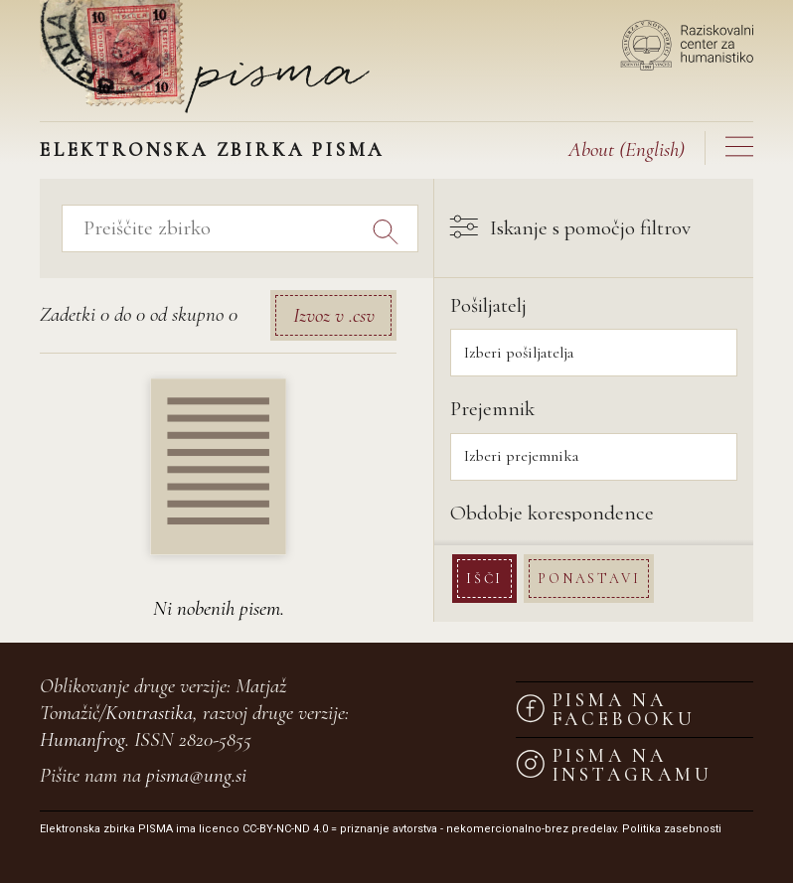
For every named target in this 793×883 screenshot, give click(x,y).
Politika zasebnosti (671, 828)
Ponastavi (589, 578)
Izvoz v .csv (334, 315)
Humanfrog (82, 739)
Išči (484, 578)
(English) (626, 149)
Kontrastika (149, 712)
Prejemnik (492, 408)
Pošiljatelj (488, 305)
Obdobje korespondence (552, 513)
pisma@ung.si (196, 775)
